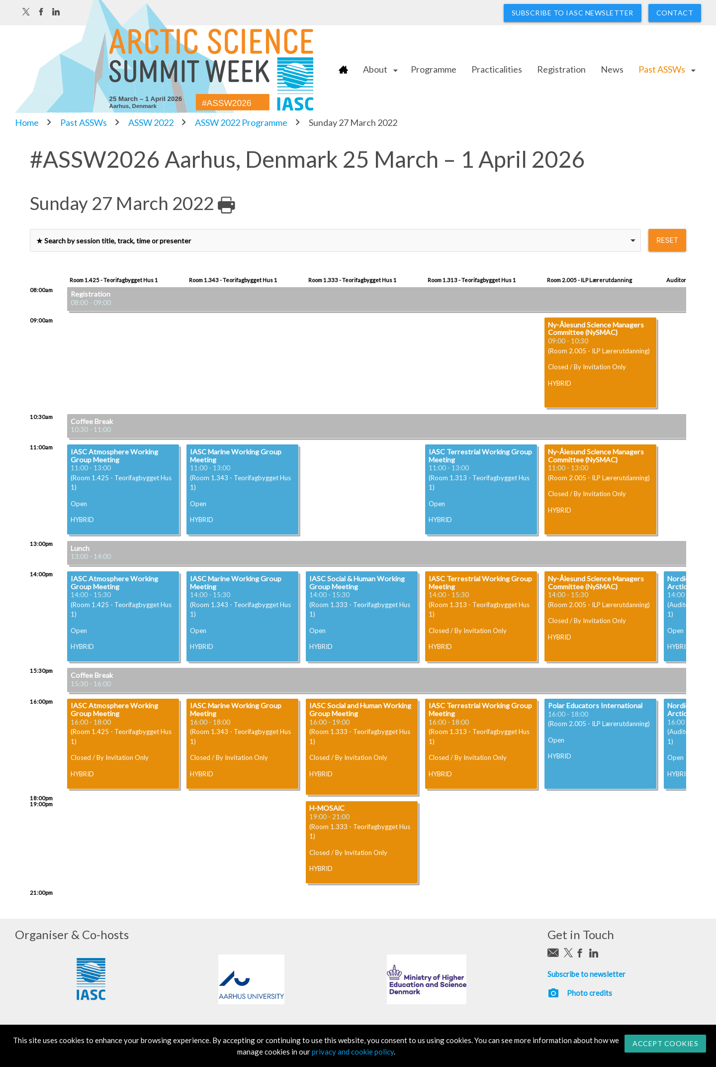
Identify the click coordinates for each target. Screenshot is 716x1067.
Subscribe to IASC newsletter (572, 12)
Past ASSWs (661, 69)
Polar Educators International (595, 705)
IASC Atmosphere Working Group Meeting (114, 455)
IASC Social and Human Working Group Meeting (360, 709)
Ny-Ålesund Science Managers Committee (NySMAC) (596, 328)
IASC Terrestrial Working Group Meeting (480, 455)
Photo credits (589, 992)
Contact (675, 12)
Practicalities (496, 69)
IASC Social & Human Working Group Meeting (357, 582)
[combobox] (335, 240)
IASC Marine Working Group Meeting (235, 455)
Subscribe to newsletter (586, 973)
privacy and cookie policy (353, 1051)
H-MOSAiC (327, 808)
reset (667, 240)
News (612, 69)
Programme (433, 69)
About (375, 69)
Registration (561, 69)
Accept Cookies (665, 1043)
